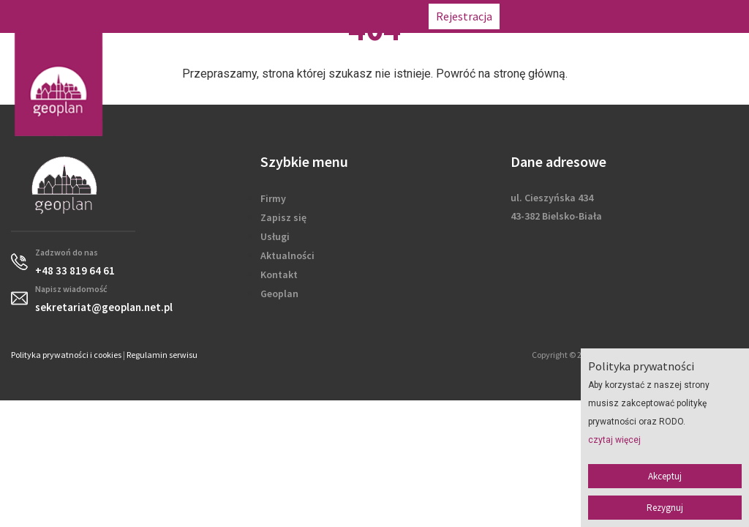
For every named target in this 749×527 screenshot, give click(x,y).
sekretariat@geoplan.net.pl (673, 16)
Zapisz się (283, 217)
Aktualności (287, 255)
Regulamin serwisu (162, 354)
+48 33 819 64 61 (551, 16)
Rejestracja (464, 16)
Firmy (273, 198)
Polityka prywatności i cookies (66, 354)
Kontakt (279, 274)
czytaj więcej (614, 440)
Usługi (275, 236)
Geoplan (279, 293)
